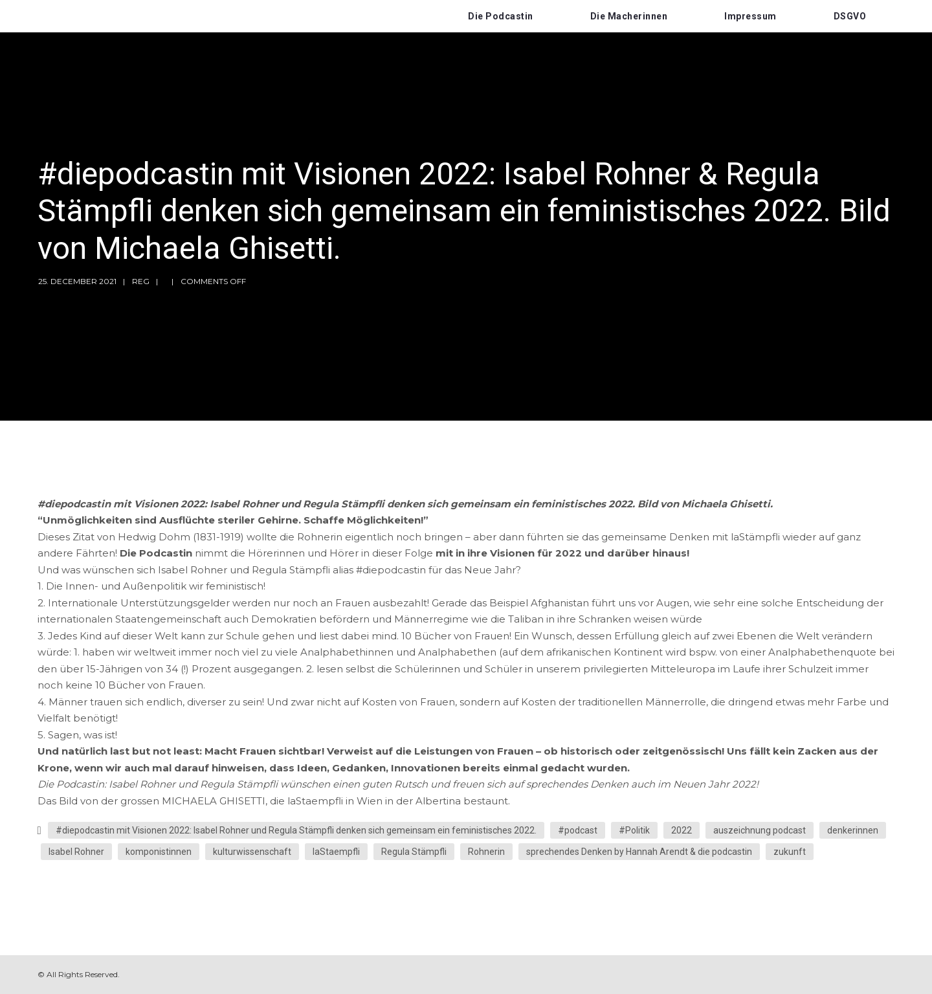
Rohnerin (486, 851)
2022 (681, 830)
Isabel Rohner (76, 851)
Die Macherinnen (629, 16)
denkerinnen (852, 830)
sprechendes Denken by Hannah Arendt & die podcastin (639, 851)
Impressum (750, 16)
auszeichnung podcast (759, 830)
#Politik (634, 830)
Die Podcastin (500, 16)
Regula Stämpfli (414, 851)
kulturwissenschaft (252, 851)
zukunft (789, 851)
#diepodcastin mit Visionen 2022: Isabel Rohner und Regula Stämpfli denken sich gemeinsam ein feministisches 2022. (296, 830)
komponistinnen (159, 851)
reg (141, 281)
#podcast (577, 830)
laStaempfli (336, 851)
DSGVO (850, 16)
